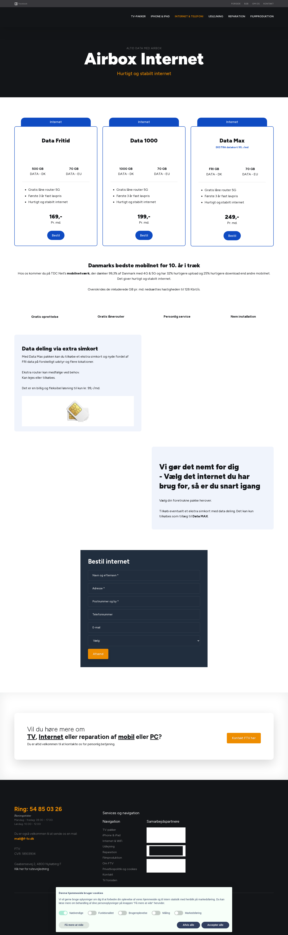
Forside (236, 3)
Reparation (236, 16)
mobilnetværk (78, 273)
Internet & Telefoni (189, 16)
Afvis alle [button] (188, 924)
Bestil (56, 235)
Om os (256, 3)
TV (31, 737)
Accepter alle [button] (215, 924)
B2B (246, 3)
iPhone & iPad (160, 16)
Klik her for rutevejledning (31, 869)
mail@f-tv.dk (24, 838)
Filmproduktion (262, 16)
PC (154, 737)
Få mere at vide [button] (74, 924)
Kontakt (268, 3)
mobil (126, 737)
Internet (51, 737)
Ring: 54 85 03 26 (38, 809)
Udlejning (215, 16)
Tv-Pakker (138, 16)
